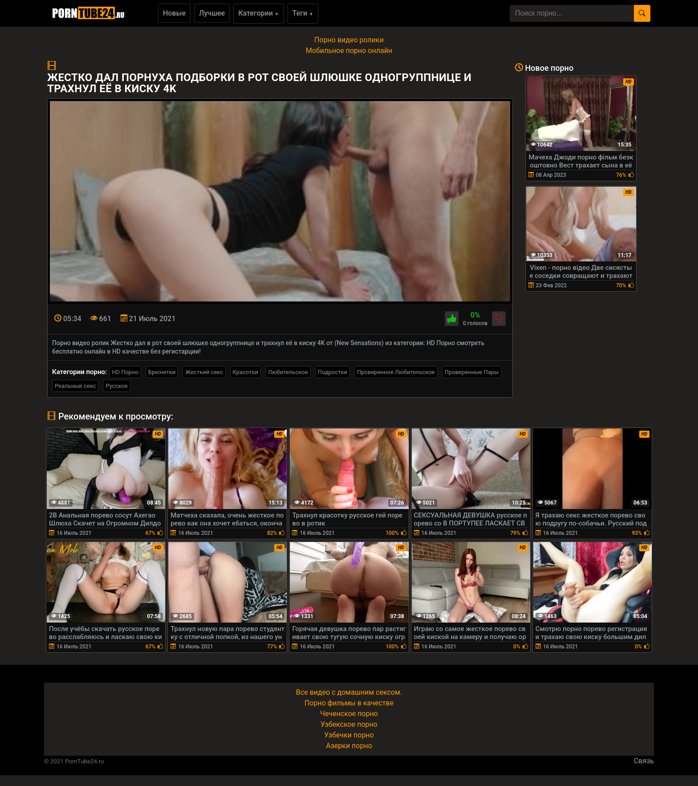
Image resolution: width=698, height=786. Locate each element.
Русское (116, 386)
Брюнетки (161, 372)
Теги (302, 13)
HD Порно (125, 372)
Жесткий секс (204, 372)
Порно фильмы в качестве (349, 703)
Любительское (288, 372)
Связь (644, 761)
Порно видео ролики (349, 40)
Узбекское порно (349, 724)
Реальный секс (75, 386)
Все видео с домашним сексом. (349, 692)
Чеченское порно (349, 713)
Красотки (245, 372)
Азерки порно (349, 745)
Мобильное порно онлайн (349, 50)
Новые (174, 13)
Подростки (332, 372)
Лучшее (212, 13)
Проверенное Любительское (396, 372)
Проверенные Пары (472, 372)
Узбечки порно (348, 735)
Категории (258, 13)
